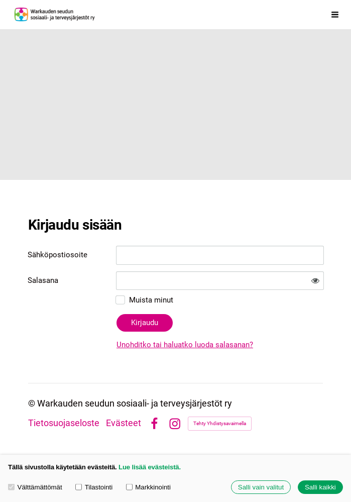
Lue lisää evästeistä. (150, 467)
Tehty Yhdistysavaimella (219, 423)
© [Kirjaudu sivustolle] (32, 403)
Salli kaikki (320, 487)
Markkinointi (148, 487)
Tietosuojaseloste (63, 423)
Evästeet (123, 423)
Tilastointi (93, 487)
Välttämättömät (35, 487)
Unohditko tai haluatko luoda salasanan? (184, 344)
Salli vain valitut (261, 487)
